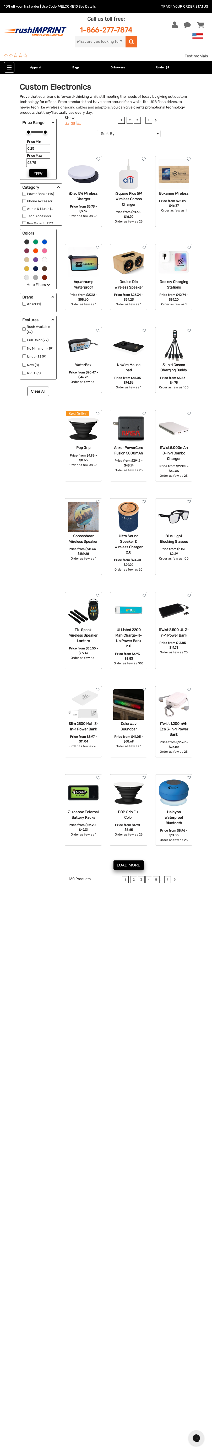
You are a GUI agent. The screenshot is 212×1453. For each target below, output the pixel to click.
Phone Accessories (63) (45, 201)
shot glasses (88, 1024)
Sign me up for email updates (40, 1327)
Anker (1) (34, 304)
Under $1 (162, 67)
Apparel (35, 67)
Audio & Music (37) (41, 209)
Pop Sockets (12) (40, 223)
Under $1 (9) (36, 357)
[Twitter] (19, 1361)
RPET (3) (34, 373)
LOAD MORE (128, 865)
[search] (100, 41)
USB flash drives (163, 102)
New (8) (33, 365)
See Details (87, 6)
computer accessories (36, 956)
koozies (53, 1024)
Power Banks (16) (40, 194)
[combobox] (129, 133)
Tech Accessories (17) (44, 216)
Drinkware (118, 67)
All (79, 123)
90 (73, 123)
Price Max (34, 156)
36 (67, 123)
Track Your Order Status (184, 6)
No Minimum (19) (40, 348)
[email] (43, 1316)
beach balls (33, 1024)
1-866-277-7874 (106, 30)
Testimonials (196, 56)
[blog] (27, 1361)
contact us (183, 1000)
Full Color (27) (37, 340)
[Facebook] (12, 1361)
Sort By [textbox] (108, 133)
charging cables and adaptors (85, 107)
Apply (38, 173)
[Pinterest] (35, 1361)
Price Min (34, 142)
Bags (75, 67)
